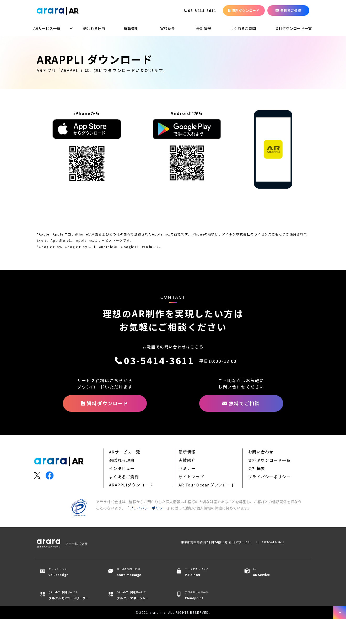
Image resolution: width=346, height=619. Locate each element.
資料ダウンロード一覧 (293, 28)
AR (276, 572)
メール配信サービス (140, 572)
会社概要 (256, 468)
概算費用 (131, 28)
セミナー (187, 468)
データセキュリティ (208, 572)
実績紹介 (167, 28)
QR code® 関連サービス (71, 595)
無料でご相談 (290, 10)
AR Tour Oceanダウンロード (207, 484)
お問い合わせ (261, 451)
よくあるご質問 (243, 28)
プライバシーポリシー (269, 476)
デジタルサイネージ (208, 595)
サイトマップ (191, 476)
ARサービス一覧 (46, 28)
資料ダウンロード (246, 10)
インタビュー (122, 468)
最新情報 (203, 28)
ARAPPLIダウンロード (131, 484)
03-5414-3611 (202, 11)
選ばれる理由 (94, 28)
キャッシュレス (71, 572)
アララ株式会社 (77, 543)
